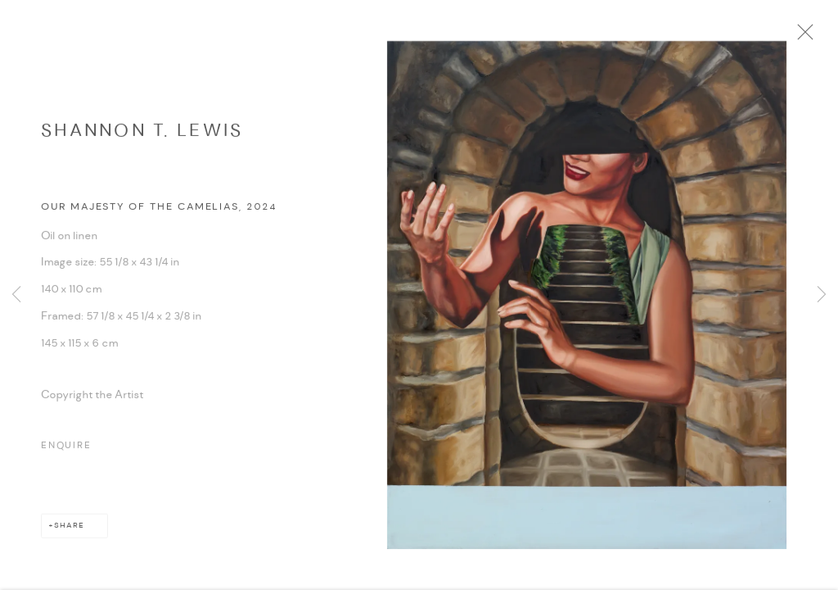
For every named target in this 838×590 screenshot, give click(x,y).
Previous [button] (16, 295)
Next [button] (821, 295)
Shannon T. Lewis (142, 138)
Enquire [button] (66, 453)
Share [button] (69, 533)
